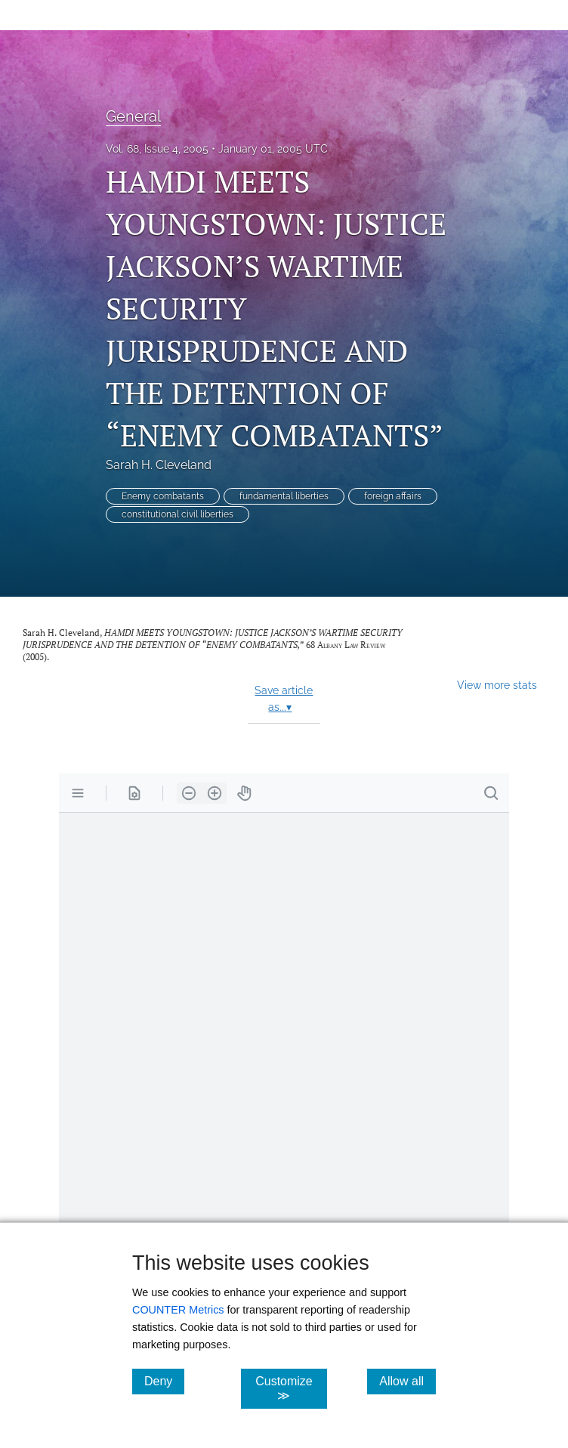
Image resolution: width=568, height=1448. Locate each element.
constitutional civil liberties (177, 514)
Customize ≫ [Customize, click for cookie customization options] (291, 1388)
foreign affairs (392, 496)
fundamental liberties (284, 496)
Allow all (407, 1381)
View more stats (497, 684)
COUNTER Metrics (178, 1310)
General (133, 116)
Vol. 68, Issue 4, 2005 (157, 149)
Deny (164, 1381)
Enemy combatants (163, 496)
